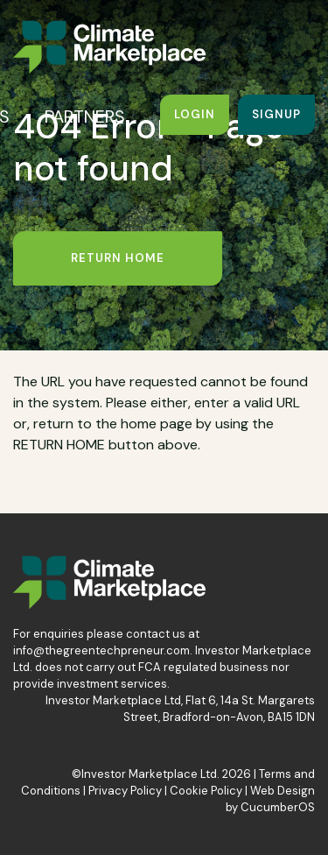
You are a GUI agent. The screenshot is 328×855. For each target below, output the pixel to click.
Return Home (117, 258)
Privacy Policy (125, 790)
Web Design (282, 790)
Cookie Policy (206, 790)
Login (194, 114)
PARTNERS (85, 116)
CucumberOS (278, 807)
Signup (276, 114)
